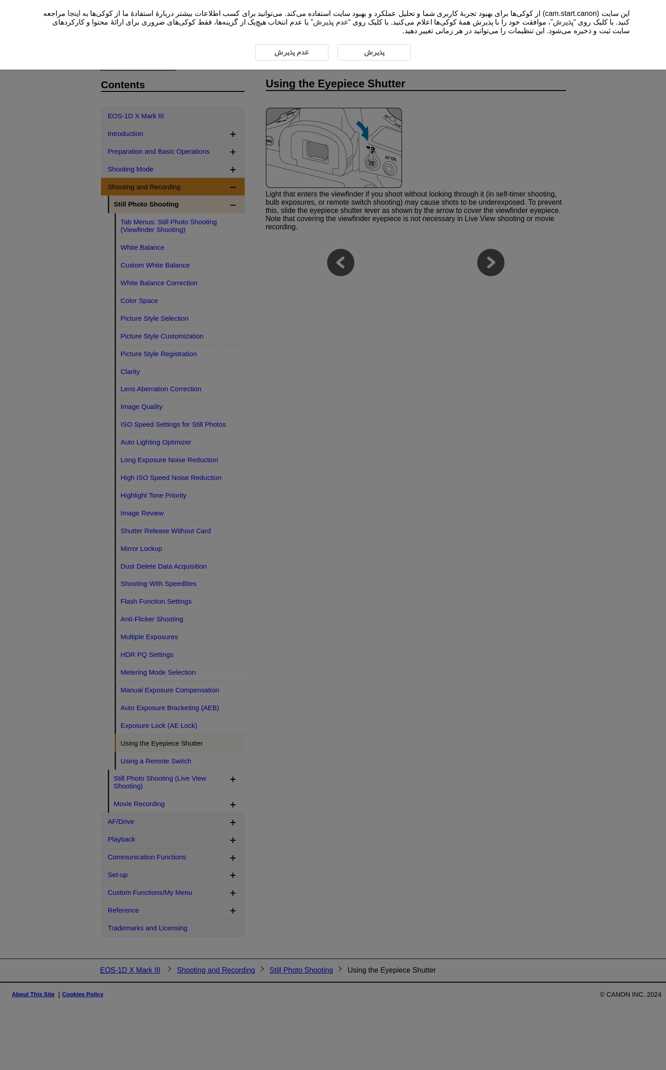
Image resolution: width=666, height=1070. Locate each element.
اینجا (73, 13)
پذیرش (563, 22)
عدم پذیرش (330, 22)
